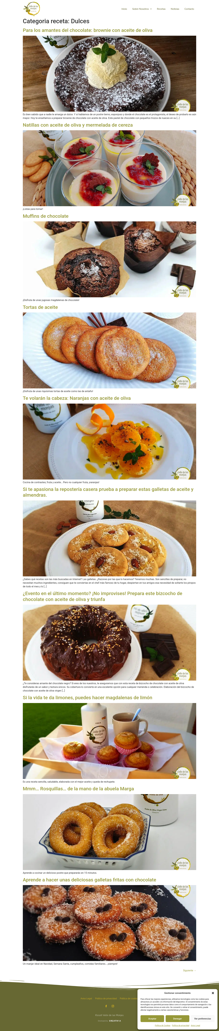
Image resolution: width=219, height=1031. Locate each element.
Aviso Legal (195, 1025)
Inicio (124, 9)
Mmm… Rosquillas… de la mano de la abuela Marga (78, 789)
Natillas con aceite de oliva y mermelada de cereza (78, 125)
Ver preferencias (202, 1018)
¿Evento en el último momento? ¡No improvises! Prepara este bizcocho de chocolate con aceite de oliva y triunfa (102, 596)
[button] (212, 993)
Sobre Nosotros (142, 9)
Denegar (177, 1018)
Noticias (175, 9)
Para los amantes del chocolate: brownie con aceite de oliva (88, 30)
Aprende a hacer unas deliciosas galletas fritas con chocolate (89, 880)
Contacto (189, 9)
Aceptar (152, 1018)
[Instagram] (113, 1006)
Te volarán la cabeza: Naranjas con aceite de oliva (77, 398)
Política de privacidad (180, 1025)
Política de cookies (129, 998)
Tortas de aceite (40, 307)
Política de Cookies (162, 1025)
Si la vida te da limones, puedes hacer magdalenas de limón (87, 697)
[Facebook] (106, 1006)
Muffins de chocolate (45, 216)
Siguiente (189, 970)
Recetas (161, 9)
